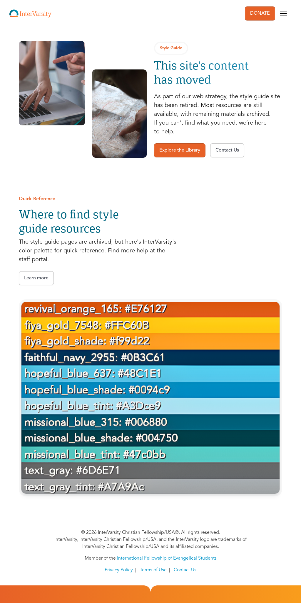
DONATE (260, 13)
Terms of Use (153, 570)
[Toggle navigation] (283, 13)
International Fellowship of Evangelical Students (167, 558)
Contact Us (185, 570)
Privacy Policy (119, 570)
